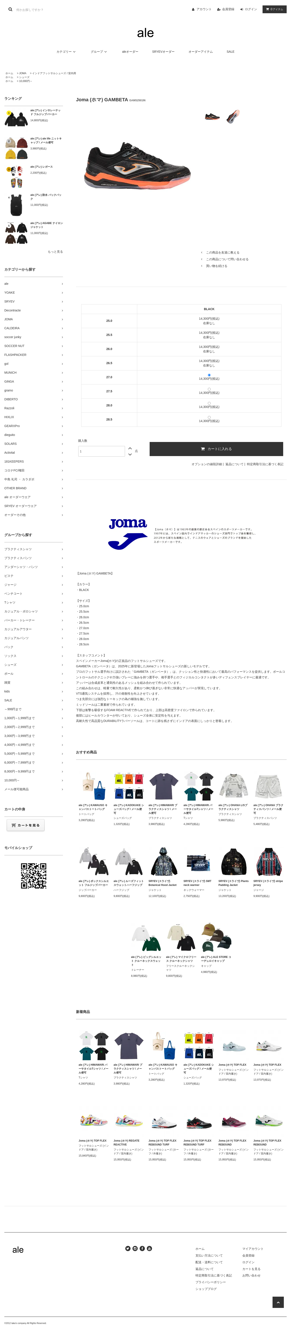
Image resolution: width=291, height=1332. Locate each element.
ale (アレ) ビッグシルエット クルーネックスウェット (146, 961)
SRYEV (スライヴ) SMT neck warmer (197, 883)
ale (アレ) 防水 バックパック (45, 196)
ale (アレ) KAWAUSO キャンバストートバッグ (93, 807)
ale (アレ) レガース (41, 166)
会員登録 (228, 9)
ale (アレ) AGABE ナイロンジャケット (46, 225)
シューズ (24, 77)
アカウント (204, 9)
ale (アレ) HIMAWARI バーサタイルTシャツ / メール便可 (198, 809)
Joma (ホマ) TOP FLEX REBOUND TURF (162, 1142)
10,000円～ (25, 81)
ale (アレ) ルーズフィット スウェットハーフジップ (129, 883)
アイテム (273, 9)
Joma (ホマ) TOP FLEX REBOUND (232, 1142)
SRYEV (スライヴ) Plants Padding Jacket (233, 883)
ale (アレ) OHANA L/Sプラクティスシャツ (232, 807)
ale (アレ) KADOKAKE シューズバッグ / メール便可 (129, 809)
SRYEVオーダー (163, 51)
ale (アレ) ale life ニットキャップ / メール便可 (46, 140)
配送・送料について (209, 1262)
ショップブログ (206, 1289)
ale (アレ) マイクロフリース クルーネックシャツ (181, 959)
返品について (234, 464)
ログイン (251, 9)
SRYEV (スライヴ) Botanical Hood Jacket (163, 883)
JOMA (22, 73)
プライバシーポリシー (210, 1282)
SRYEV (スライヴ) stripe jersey (268, 883)
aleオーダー (130, 51)
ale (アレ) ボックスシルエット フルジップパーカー (94, 883)
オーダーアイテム (200, 51)
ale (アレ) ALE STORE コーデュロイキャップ (216, 959)
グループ (99, 51)
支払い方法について (209, 1255)
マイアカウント (253, 1248)
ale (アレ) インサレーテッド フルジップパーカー (45, 112)
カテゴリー (66, 51)
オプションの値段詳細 (207, 464)
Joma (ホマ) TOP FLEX (232, 1064)
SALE (231, 51)
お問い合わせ (251, 1275)
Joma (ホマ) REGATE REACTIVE (126, 1142)
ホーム (9, 73)
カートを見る (251, 1269)
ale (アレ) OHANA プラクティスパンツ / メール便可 (268, 809)
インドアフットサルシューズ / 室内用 (54, 73)
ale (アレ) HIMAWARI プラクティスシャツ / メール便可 (163, 809)
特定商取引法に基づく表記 (265, 464)
